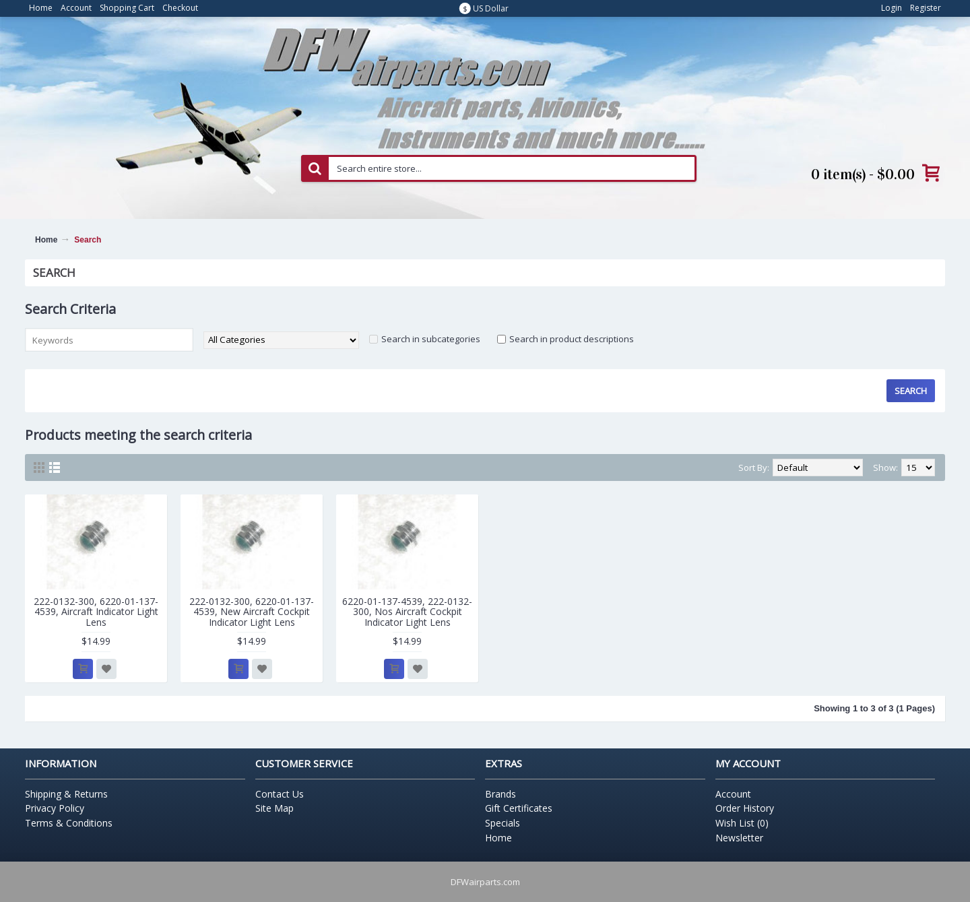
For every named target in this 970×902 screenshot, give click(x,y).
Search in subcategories (430, 339)
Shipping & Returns (66, 793)
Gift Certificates (518, 808)
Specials (502, 822)
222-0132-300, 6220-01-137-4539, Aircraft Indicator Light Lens (96, 612)
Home (46, 240)
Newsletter (739, 837)
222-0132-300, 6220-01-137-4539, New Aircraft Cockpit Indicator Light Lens (251, 612)
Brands (500, 793)
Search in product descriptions (571, 339)
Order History (744, 808)
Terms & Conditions (68, 822)
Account (733, 793)
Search (87, 240)
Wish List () (742, 822)
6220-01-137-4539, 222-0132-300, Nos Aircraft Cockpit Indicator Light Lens (407, 612)
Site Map (274, 808)
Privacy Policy (54, 808)
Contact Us (279, 793)
